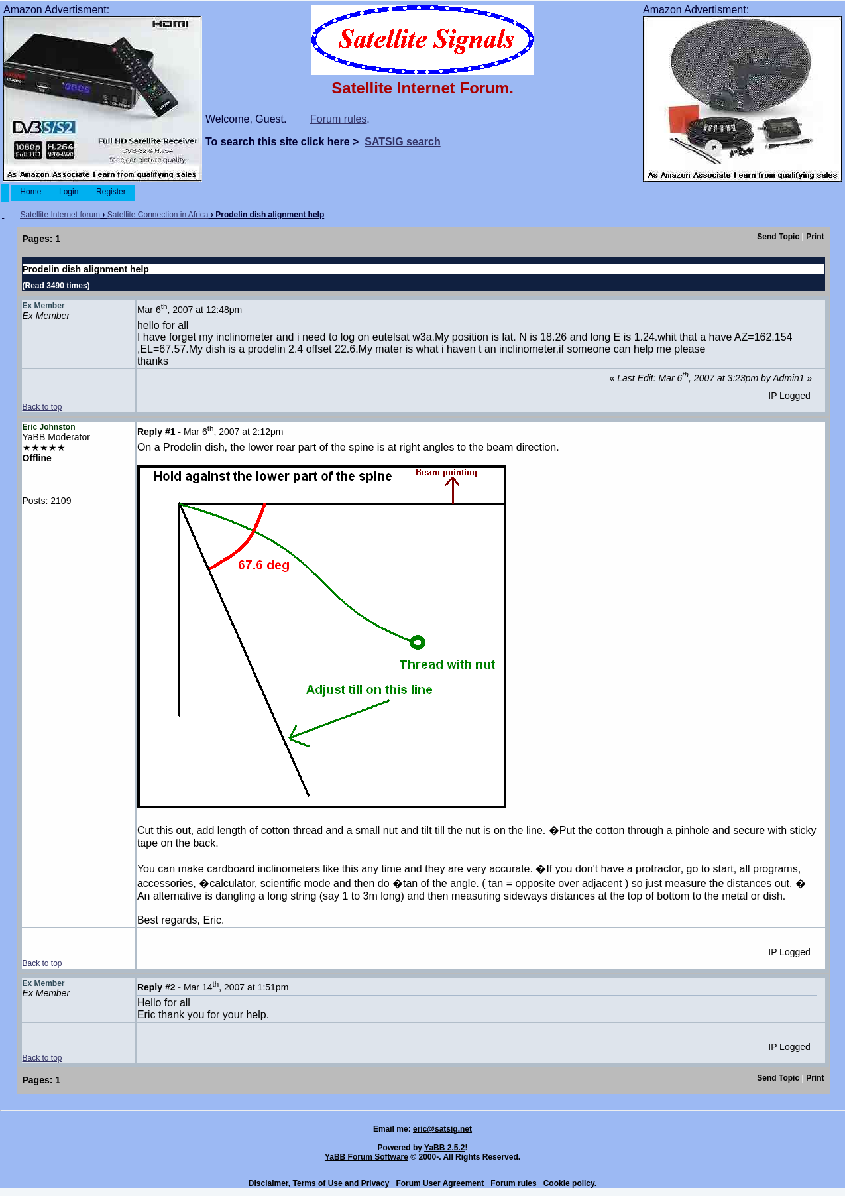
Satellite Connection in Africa (158, 214)
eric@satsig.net (442, 1129)
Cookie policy (568, 1183)
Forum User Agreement (440, 1183)
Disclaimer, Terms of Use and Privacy (319, 1183)
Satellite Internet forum (60, 214)
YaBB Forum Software (366, 1157)
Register (111, 191)
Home (30, 191)
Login (68, 191)
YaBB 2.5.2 (444, 1147)
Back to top (42, 407)
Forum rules (338, 119)
